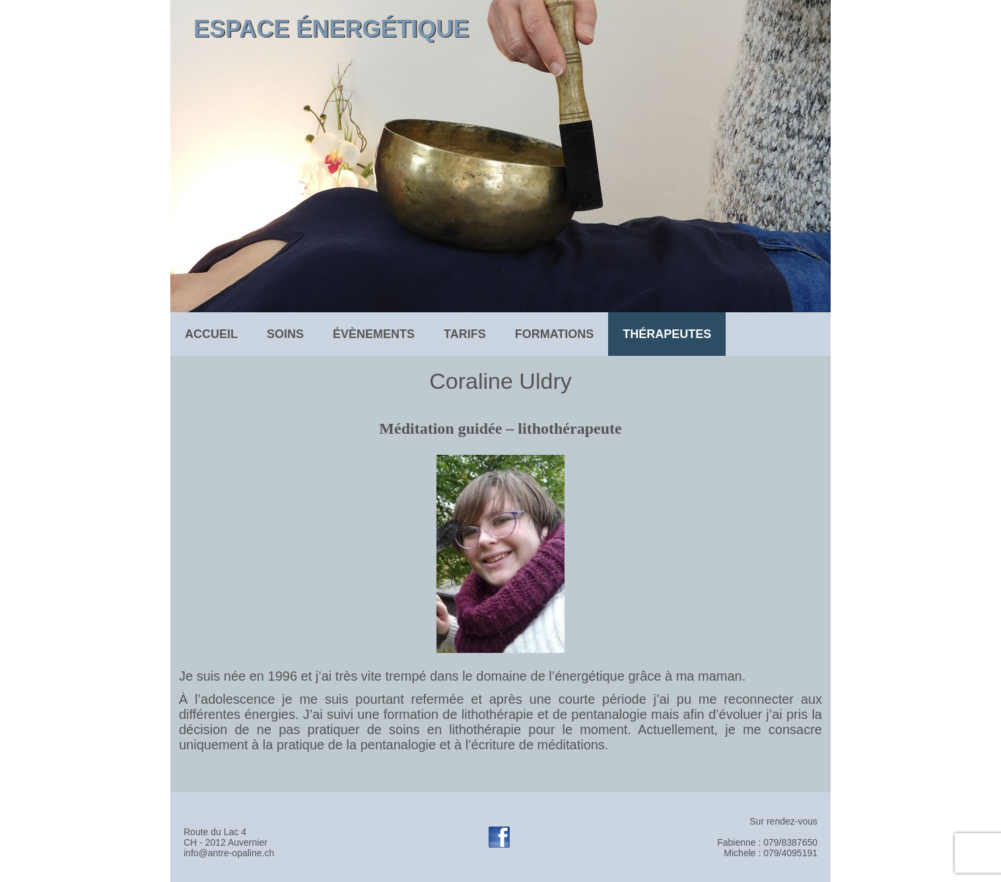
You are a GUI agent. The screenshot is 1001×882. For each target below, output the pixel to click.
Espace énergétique (331, 28)
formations (554, 334)
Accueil (211, 334)
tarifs (465, 334)
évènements (374, 334)
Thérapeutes (667, 334)
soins (285, 334)
